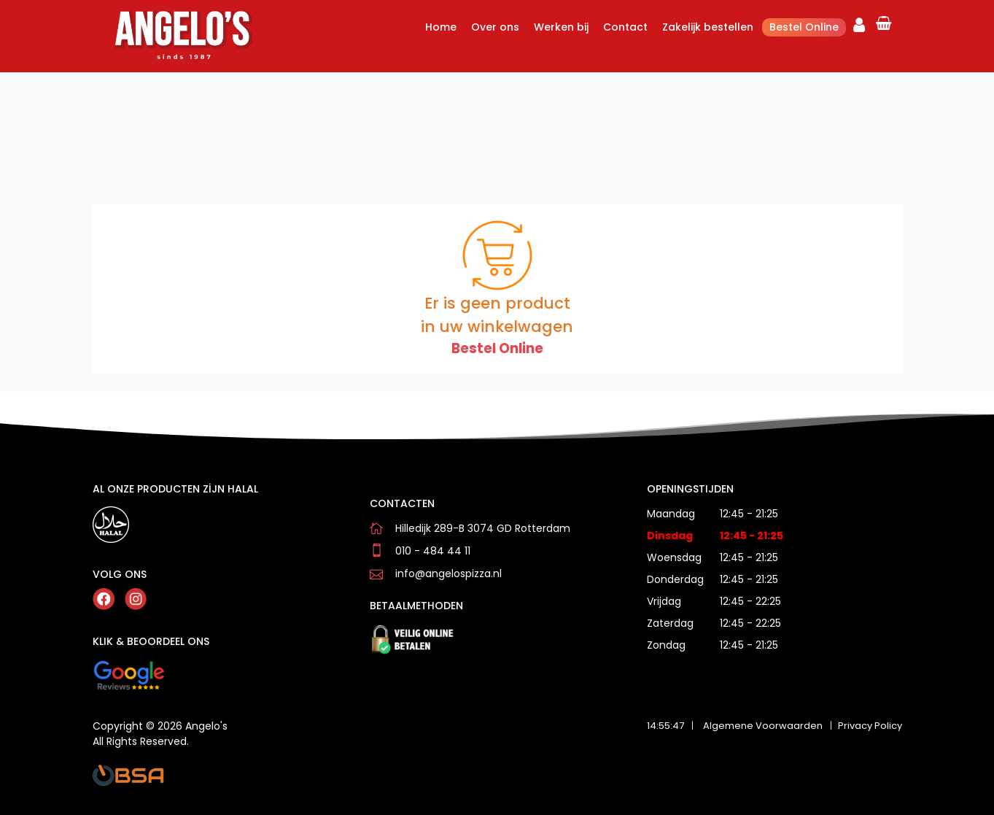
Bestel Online (804, 27)
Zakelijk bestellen (707, 27)
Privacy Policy (870, 726)
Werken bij (561, 27)
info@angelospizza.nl (448, 573)
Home (441, 27)
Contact (625, 27)
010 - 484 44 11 (432, 551)
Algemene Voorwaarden (763, 726)
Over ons (495, 27)
